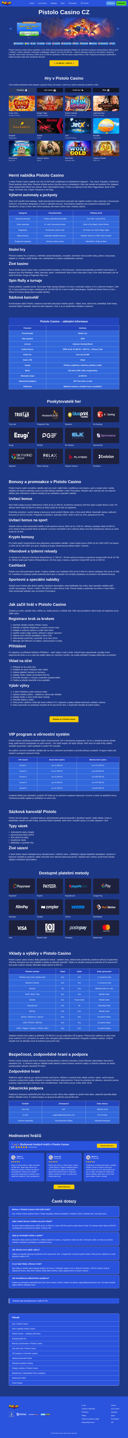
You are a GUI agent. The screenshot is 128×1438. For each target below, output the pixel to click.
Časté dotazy (17, 1383)
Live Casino (42, 3)
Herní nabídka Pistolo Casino (23, 1329)
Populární (22, 90)
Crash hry (78, 90)
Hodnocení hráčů (19, 1378)
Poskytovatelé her (19, 1339)
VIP (112, 1422)
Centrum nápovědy (88, 1409)
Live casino (50, 90)
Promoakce (73, 3)
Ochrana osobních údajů (90, 1419)
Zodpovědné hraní (88, 1422)
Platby (84, 1415)
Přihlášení (110, 3)
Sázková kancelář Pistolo (22, 1358)
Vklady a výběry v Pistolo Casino (25, 1368)
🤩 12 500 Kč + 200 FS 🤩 (64, 63)
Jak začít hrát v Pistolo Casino (24, 1348)
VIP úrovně (84, 3)
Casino (31, 3)
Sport (63, 3)
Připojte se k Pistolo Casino (64, 719)
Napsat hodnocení (106, 1146)
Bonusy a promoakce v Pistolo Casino (27, 1344)
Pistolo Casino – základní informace (26, 1334)
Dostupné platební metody (22, 1363)
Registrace (121, 3)
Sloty (105, 90)
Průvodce (85, 1412)
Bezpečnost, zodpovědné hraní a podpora (28, 1373)
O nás (84, 1405)
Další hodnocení (64, 1187)
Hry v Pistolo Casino (20, 1324)
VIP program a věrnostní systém (25, 1353)
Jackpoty (54, 3)
